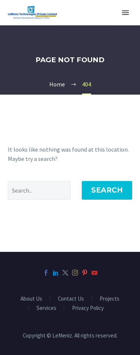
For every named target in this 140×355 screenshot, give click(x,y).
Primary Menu (125, 12)
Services (46, 308)
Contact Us (71, 299)
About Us (31, 299)
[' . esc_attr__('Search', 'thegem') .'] (39, 190)
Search (107, 190)
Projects (109, 299)
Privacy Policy (88, 308)
